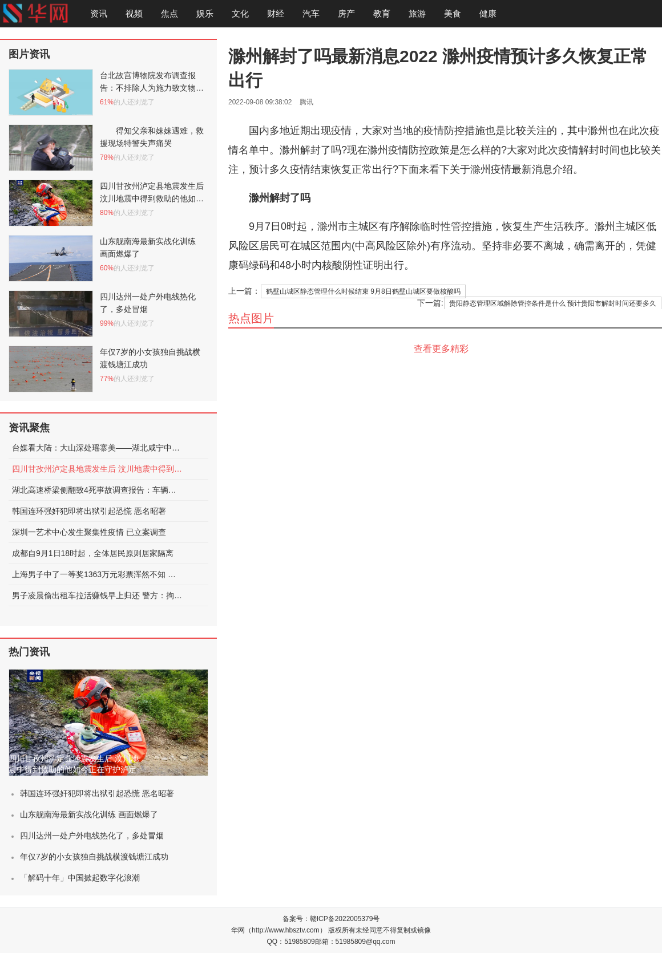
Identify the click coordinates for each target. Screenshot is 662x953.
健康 (487, 13)
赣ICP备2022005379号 (345, 919)
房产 (346, 13)
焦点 (169, 13)
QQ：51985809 (291, 942)
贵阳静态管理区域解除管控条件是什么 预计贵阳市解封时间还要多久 (552, 303)
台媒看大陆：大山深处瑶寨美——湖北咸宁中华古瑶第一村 (97, 447)
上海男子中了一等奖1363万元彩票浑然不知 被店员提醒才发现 (97, 574)
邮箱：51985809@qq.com (355, 942)
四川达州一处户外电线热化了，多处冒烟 (92, 835)
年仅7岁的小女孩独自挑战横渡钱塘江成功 (94, 856)
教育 (381, 13)
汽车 (311, 13)
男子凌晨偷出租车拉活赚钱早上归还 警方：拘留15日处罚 (97, 595)
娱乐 (204, 13)
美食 (452, 13)
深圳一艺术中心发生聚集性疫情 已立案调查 (89, 532)
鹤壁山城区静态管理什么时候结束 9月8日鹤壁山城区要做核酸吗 (363, 291)
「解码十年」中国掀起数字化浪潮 (80, 877)
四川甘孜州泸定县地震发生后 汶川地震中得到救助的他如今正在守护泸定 (97, 468)
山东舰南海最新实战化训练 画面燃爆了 (89, 814)
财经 (275, 13)
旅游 (417, 13)
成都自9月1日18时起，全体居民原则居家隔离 (92, 553)
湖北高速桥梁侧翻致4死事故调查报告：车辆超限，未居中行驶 (97, 489)
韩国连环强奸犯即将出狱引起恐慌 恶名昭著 (89, 511)
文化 (240, 13)
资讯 (98, 13)
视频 (134, 13)
